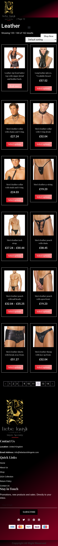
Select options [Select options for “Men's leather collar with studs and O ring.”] (14, 200)
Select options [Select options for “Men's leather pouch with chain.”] (43, 255)
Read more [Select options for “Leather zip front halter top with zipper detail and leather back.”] (15, 86)
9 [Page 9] (24, 383)
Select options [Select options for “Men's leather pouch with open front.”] (43, 311)
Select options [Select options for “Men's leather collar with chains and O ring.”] (14, 144)
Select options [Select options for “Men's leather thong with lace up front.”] (43, 367)
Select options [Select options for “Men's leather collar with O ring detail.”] (43, 144)
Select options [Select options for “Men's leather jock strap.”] (14, 255)
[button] (29, 27)
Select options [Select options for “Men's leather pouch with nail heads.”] (14, 311)
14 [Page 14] (47, 383)
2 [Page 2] (13, 383)
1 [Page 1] (9, 383)
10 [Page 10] (28, 383)
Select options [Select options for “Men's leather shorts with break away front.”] (14, 367)
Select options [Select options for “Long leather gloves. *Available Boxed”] (43, 88)
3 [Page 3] (17, 383)
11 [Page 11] (33, 383)
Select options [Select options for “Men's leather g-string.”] (43, 197)
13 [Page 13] (43, 383)
